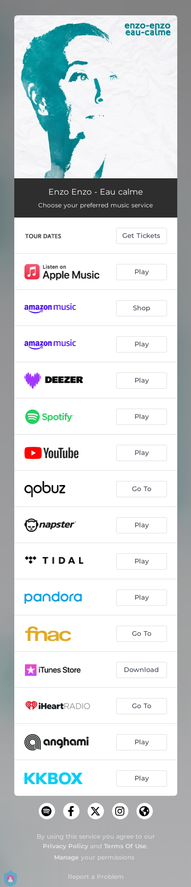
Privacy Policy (65, 846)
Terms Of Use (125, 846)
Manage (66, 857)
